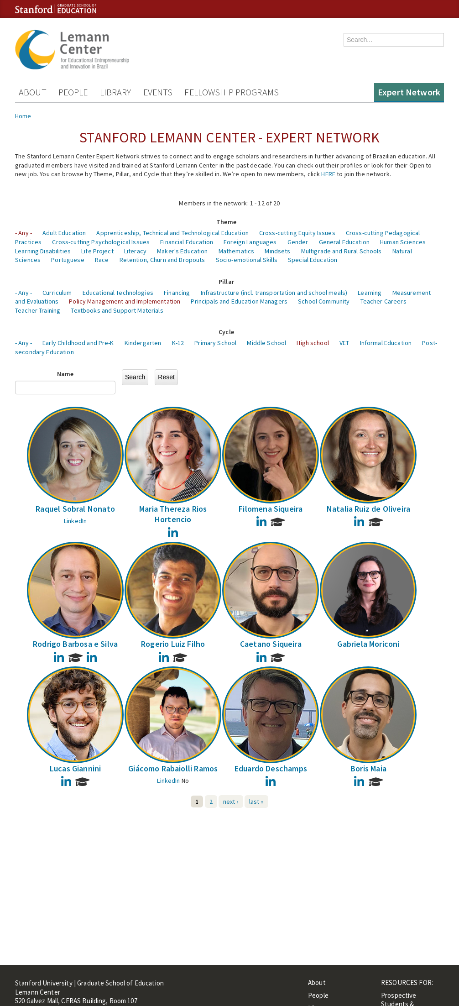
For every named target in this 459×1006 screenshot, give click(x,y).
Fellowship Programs (231, 92)
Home (23, 116)
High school (313, 343)
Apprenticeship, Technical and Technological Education (172, 233)
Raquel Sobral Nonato (75, 508)
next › (231, 801)
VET (344, 343)
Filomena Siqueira (271, 508)
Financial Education (186, 242)
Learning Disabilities (43, 251)
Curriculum (57, 292)
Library (115, 92)
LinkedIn (75, 521)
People (73, 92)
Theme (226, 222)
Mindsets (277, 251)
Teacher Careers (383, 301)
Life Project (97, 251)
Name (65, 374)
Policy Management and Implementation (124, 301)
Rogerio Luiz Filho (173, 644)
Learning (369, 292)
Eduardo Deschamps (271, 768)
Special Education (312, 260)
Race (102, 260)
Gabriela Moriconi (368, 644)
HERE (328, 174)
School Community (323, 301)
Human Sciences (403, 242)
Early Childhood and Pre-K (78, 343)
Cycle (226, 332)
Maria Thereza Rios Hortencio (173, 513)
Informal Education (386, 343)
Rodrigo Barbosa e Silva (75, 644)
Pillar (226, 282)
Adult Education (64, 233)
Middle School (266, 343)
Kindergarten (143, 343)
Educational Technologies (118, 292)
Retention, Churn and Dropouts (162, 260)
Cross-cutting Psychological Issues (101, 242)
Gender (297, 242)
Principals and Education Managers (239, 301)
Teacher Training (37, 310)
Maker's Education (182, 251)
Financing (177, 292)
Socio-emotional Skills (246, 260)
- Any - (23, 233)
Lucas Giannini (75, 768)
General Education (344, 242)
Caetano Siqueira (271, 644)
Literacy (135, 251)
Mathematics (237, 251)
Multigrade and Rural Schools (341, 251)
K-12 (178, 343)
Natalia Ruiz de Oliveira (368, 508)
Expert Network (409, 92)
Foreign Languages (250, 242)
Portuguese (67, 260)
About (33, 92)
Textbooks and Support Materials (117, 310)
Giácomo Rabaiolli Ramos (173, 768)
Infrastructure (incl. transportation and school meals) (274, 292)
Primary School (215, 343)
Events (158, 92)
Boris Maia (368, 768)
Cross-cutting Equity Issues (297, 233)
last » (256, 801)
